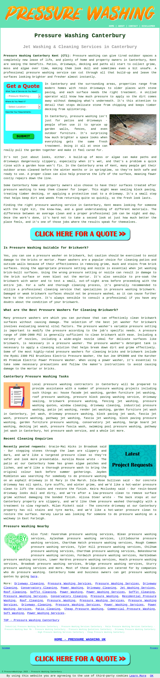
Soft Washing (14, 613)
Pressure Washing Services (69, 583)
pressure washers (69, 351)
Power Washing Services (106, 592)
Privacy (154, 648)
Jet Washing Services (137, 587)
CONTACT (133, 26)
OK (151, 675)
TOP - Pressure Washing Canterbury (31, 620)
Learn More (137, 675)
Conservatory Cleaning (39, 587)
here (34, 576)
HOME (111, 26)
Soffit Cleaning (43, 592)
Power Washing (72, 587)
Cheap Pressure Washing (83, 609)
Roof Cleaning (15, 592)
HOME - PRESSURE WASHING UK (80, 639)
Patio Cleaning (48, 609)
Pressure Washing (104, 596)
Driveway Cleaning (29, 583)
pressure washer (49, 255)
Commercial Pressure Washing (131, 609)
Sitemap (6, 648)
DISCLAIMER (148, 26)
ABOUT (121, 26)
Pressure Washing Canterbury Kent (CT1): (37, 55)
